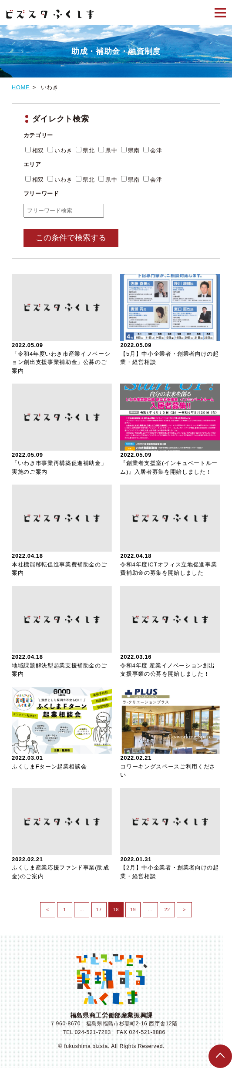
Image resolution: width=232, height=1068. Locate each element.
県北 (85, 150)
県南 (130, 150)
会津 (152, 150)
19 (130, 907)
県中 (107, 150)
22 (165, 907)
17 (96, 907)
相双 (34, 150)
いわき (59, 150)
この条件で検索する (71, 237)
